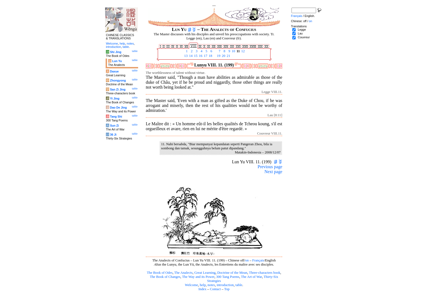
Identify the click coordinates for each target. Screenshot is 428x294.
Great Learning (205, 273)
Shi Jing (115, 52)
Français (258, 260)
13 (185, 56)
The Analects (183, 273)
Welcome (191, 285)
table (239, 285)
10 (233, 51)
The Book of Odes (160, 273)
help (203, 285)
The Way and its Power (198, 277)
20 (223, 56)
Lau (300, 33)
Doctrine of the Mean (232, 273)
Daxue (114, 71)
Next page (273, 171)
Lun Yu (117, 61)
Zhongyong (118, 80)
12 (242, 51)
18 (210, 56)
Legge (302, 29)
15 (195, 56)
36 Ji (113, 134)
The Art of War (251, 277)
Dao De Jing (118, 107)
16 (200, 56)
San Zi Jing (118, 89)
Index (202, 289)
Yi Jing (115, 98)
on (247, 260)
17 (205, 56)
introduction (225, 285)
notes (211, 285)
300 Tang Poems (227, 277)
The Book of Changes (165, 277)
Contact (215, 289)
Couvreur (304, 37)
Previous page (270, 166)
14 (190, 56)
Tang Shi (116, 116)
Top (227, 289)
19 (218, 56)
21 (228, 56)
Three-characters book (264, 273)
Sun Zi (114, 125)
